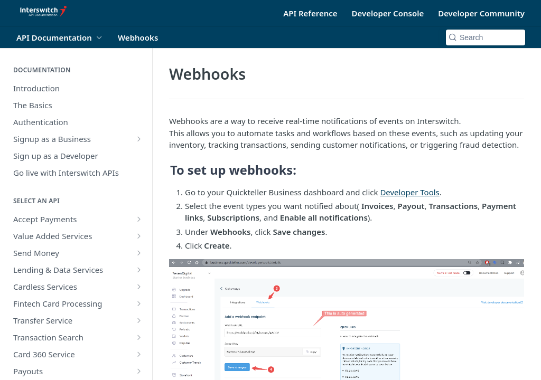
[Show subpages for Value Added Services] (139, 236)
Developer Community (481, 13)
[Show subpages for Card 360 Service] (139, 354)
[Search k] (485, 37)
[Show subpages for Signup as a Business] (139, 139)
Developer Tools (409, 192)
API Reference (310, 13)
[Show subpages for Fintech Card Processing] (139, 303)
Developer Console (388, 13)
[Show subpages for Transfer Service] (139, 320)
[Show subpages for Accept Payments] (139, 219)
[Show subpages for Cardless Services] (139, 286)
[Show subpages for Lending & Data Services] (139, 269)
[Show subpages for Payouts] (139, 371)
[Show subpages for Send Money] (139, 253)
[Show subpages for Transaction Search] (139, 337)
